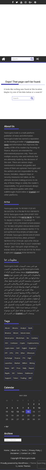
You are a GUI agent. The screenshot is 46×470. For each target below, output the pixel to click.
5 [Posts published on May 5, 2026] (12, 408)
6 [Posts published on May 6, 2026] (17, 408)
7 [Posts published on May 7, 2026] (23, 408)
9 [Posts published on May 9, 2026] (33, 408)
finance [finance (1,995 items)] (17, 358)
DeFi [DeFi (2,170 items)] (18, 348)
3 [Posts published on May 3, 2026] (39, 404)
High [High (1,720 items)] (29, 358)
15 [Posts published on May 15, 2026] (28, 411)
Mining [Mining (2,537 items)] (32, 363)
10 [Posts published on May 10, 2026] (39, 408)
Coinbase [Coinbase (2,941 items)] (14, 343)
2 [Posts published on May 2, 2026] (33, 404)
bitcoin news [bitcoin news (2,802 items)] (25, 333)
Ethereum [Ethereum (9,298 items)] (30, 353)
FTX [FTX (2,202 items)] (24, 358)
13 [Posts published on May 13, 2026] (18, 411)
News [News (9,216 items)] (7, 368)
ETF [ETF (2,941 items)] (6, 353)
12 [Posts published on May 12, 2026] (12, 411)
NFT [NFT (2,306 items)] (13, 368)
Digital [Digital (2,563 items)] (24, 348)
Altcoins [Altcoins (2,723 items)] (15, 328)
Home (6, 450)
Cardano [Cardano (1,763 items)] (34, 338)
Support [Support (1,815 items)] (8, 378)
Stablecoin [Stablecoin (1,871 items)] (29, 373)
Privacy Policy (34, 450)
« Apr (6, 426)
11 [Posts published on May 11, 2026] (7, 411)
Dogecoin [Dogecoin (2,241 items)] (32, 348)
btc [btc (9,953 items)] (28, 338)
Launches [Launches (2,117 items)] (8, 363)
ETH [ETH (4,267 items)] (17, 353)
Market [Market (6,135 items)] (17, 363)
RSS (34, 453)
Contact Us (25, 453)
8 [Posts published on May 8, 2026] (28, 408)
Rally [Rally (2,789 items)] (24, 368)
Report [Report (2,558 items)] (31, 368)
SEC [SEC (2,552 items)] (13, 373)
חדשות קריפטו (27, 217)
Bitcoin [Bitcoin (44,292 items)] (15, 333)
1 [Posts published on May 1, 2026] (28, 404)
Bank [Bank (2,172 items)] (30, 328)
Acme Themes (24, 466)
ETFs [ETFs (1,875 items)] (11, 353)
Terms (24, 450)
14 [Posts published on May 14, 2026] (23, 411)
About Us (15, 450)
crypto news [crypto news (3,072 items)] (9, 348)
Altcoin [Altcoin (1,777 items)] (7, 328)
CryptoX (32, 192)
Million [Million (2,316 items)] (24, 363)
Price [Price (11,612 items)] (18, 368)
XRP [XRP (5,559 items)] (30, 378)
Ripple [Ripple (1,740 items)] (7, 373)
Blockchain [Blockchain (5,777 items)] (20, 338)
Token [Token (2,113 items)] (15, 378)
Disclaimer (14, 453)
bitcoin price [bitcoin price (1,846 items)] (9, 338)
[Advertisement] (23, 32)
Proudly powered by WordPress (14, 463)
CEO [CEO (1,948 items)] (6, 343)
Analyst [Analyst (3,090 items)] (23, 328)
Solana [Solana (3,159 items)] (20, 373)
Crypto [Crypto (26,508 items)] (22, 343)
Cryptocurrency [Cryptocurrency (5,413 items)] (33, 343)
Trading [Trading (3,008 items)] (23, 378)
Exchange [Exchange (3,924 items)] (8, 358)
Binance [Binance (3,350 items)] (8, 333)
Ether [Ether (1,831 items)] (23, 353)
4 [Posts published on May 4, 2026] (6, 408)
